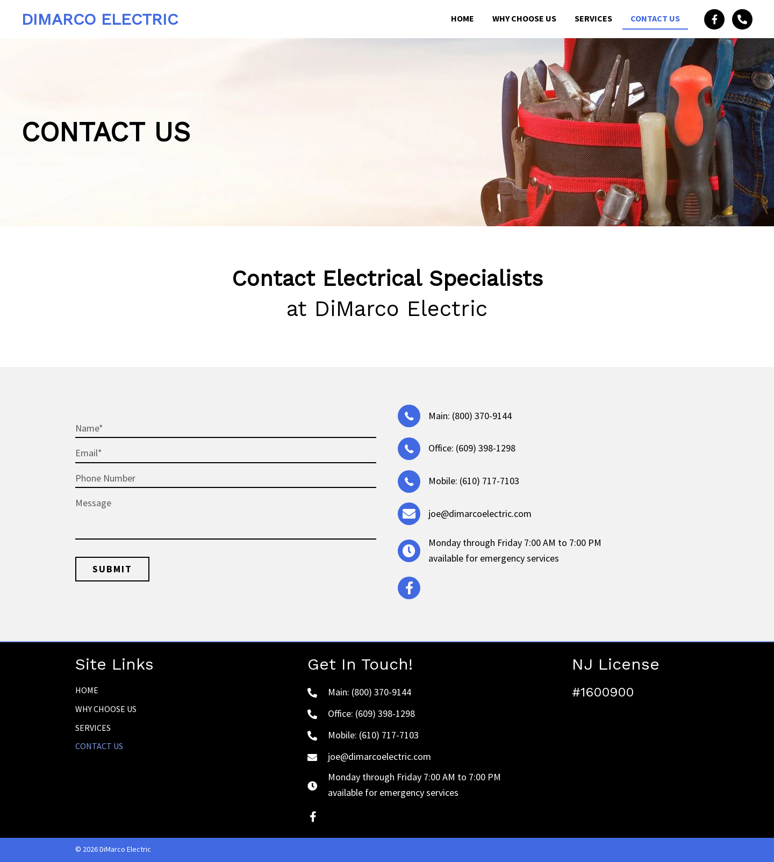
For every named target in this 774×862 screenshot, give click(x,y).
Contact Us (99, 746)
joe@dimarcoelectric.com (480, 513)
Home (86, 690)
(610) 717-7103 (489, 481)
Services (93, 727)
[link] (462, 19)
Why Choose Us (106, 708)
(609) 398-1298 (485, 448)
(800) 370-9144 (482, 416)
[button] (714, 19)
